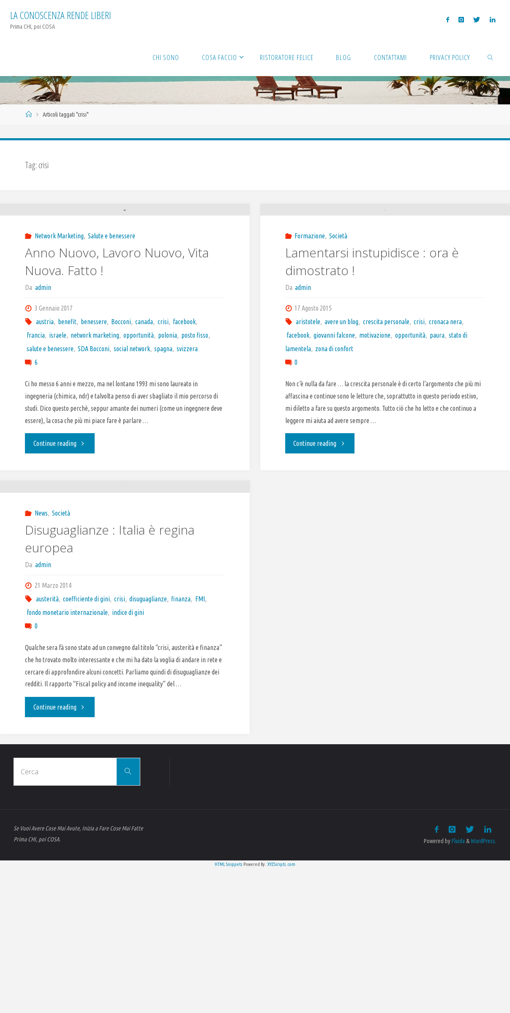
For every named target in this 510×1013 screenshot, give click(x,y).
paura (437, 376)
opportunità (138, 408)
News (41, 658)
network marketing (95, 408)
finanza (181, 744)
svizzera (187, 421)
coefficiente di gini (86, 744)
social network (132, 421)
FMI (200, 744)
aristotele (308, 362)
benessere (94, 394)
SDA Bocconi (93, 421)
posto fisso (194, 408)
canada (144, 394)
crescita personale (386, 362)
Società (338, 277)
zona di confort (334, 389)
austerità (47, 744)
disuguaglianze (148, 744)
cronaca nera (445, 362)
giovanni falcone (334, 376)
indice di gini (128, 757)
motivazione (374, 376)
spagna (163, 421)
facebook (184, 394)
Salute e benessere (111, 308)
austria (45, 394)
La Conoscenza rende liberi (60, 15)
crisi (163, 394)
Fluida (457, 985)
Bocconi (121, 394)
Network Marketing (59, 308)
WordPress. (483, 985)
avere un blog (341, 362)
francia (36, 408)
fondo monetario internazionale (67, 757)
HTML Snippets (229, 1008)
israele (57, 408)
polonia (167, 408)
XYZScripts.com (281, 1008)
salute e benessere (50, 421)
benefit (67, 394)
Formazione (310, 277)
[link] (490, 57)
